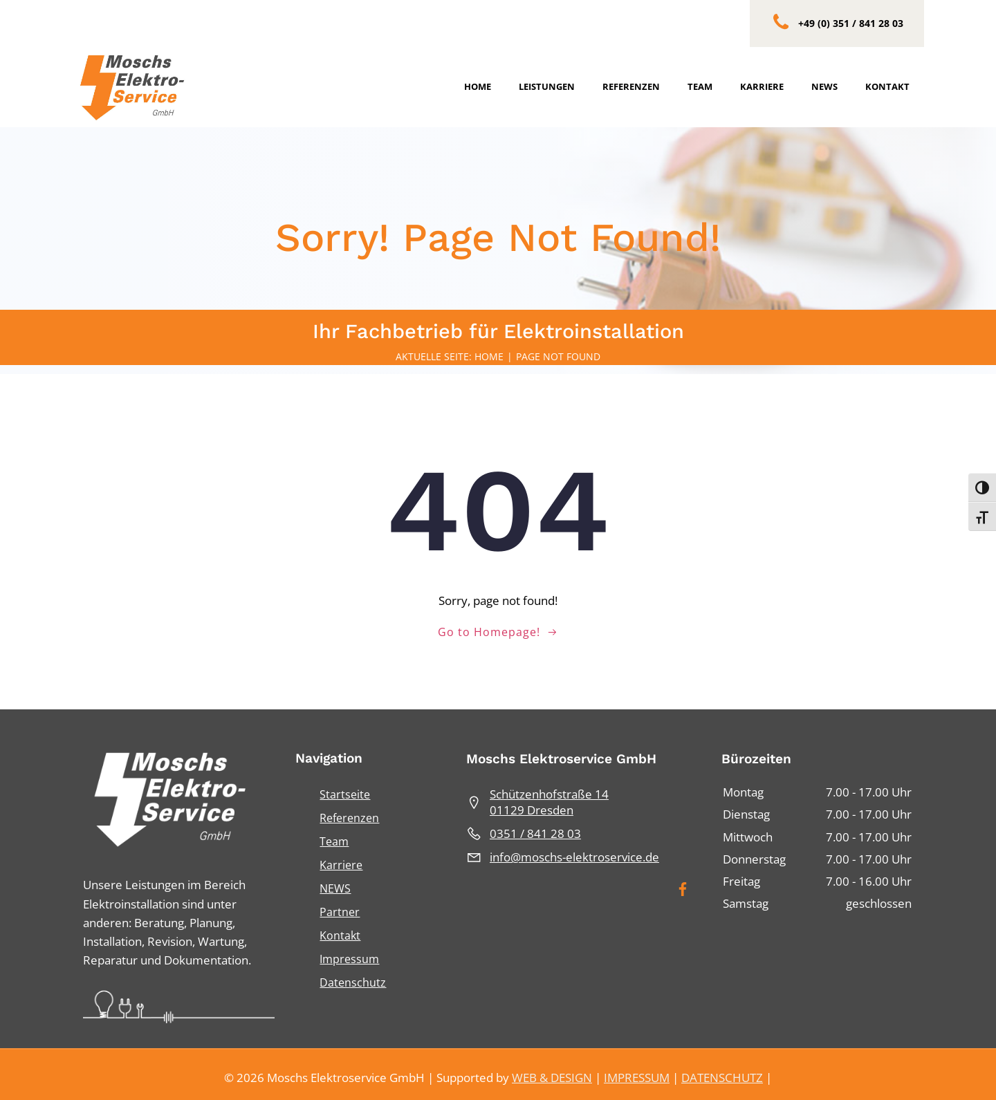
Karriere (762, 86)
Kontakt (888, 86)
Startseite (345, 790)
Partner (340, 907)
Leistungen (547, 86)
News (825, 86)
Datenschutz (353, 978)
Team (700, 86)
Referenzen (632, 86)
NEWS (335, 884)
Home (478, 86)
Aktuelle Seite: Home (450, 359)
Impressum (349, 954)
